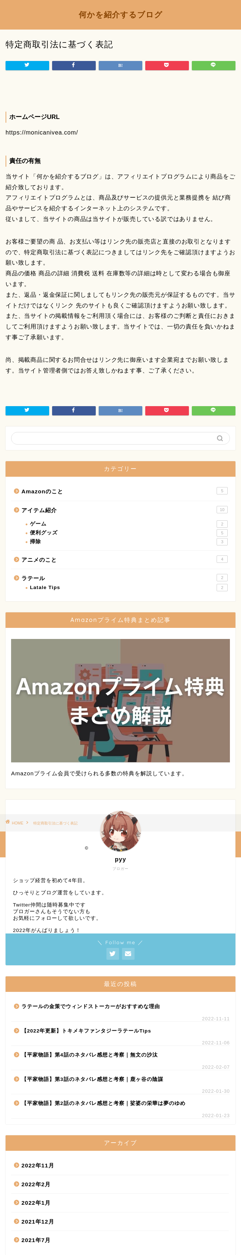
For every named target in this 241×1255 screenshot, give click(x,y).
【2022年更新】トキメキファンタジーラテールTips (86, 1031)
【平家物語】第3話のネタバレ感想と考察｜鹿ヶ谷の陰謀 (92, 1079)
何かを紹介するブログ (121, 14)
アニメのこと (124, 559)
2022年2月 (36, 1184)
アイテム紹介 (124, 509)
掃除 (129, 541)
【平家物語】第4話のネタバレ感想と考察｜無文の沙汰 (89, 1055)
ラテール (124, 577)
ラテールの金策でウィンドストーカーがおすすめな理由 (90, 1006)
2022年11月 (37, 1165)
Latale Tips (129, 587)
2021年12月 (37, 1221)
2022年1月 (36, 1203)
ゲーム (129, 524)
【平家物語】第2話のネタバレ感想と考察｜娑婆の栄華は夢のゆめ (103, 1103)
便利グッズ (129, 533)
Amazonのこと (124, 490)
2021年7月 (36, 1240)
